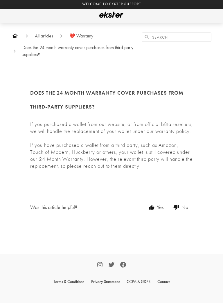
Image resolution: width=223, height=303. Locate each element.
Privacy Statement (105, 281)
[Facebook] (123, 265)
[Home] (15, 36)
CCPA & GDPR (138, 281)
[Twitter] (111, 265)
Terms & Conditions (68, 281)
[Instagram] (99, 265)
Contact (163, 281)
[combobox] (176, 37)
